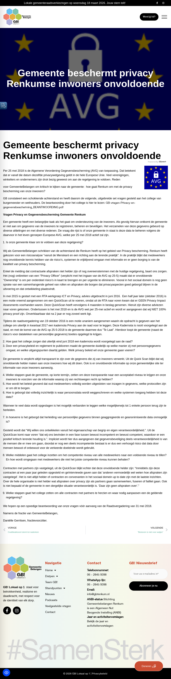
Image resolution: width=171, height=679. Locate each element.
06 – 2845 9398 (97, 574)
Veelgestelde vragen (58, 606)
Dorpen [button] (51, 576)
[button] (164, 17)
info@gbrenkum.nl (98, 594)
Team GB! (51, 582)
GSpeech (162, 162)
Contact (50, 612)
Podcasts (51, 600)
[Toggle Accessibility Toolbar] (6, 672)
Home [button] (50, 570)
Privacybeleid (99, 673)
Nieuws (50, 594)
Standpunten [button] (55, 588)
